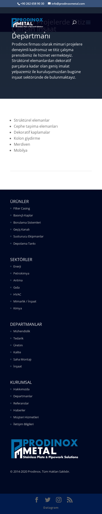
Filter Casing (21, 208)
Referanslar (21, 403)
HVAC (17, 294)
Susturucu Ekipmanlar (28, 236)
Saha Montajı (22, 359)
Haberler (19, 410)
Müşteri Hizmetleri (26, 417)
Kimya (17, 308)
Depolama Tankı (24, 243)
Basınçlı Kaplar (23, 215)
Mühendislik (21, 331)
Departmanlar (22, 396)
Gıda (16, 287)
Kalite (17, 352)
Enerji (17, 266)
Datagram (50, 507)
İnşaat (17, 366)
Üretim (18, 345)
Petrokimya (21, 273)
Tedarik (18, 338)
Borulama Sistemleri (27, 222)
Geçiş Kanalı (21, 229)
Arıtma (18, 280)
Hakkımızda (21, 389)
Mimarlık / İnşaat (24, 301)
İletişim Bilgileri (23, 424)
